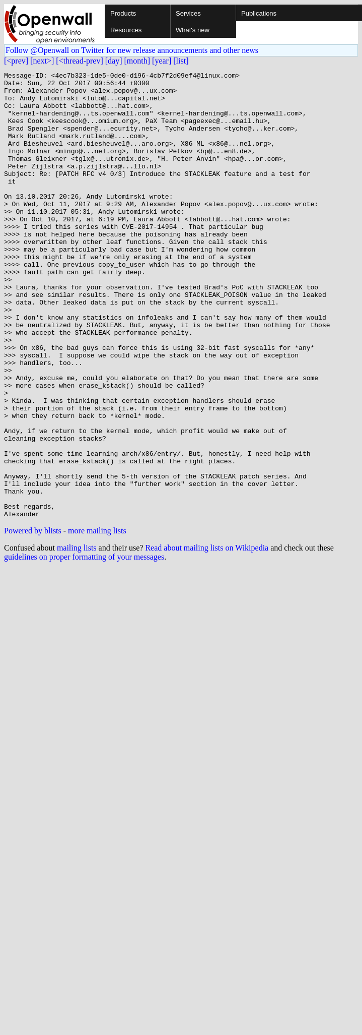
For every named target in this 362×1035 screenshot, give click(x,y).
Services (188, 13)
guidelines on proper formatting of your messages (84, 646)
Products (123, 13)
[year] (161, 60)
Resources (125, 30)
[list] (180, 60)
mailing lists (77, 637)
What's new (192, 30)
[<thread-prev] (79, 60)
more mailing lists (97, 620)
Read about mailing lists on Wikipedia (206, 637)
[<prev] (16, 60)
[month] (137, 60)
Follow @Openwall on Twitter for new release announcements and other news (132, 50)
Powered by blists (32, 620)
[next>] (42, 60)
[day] (113, 60)
